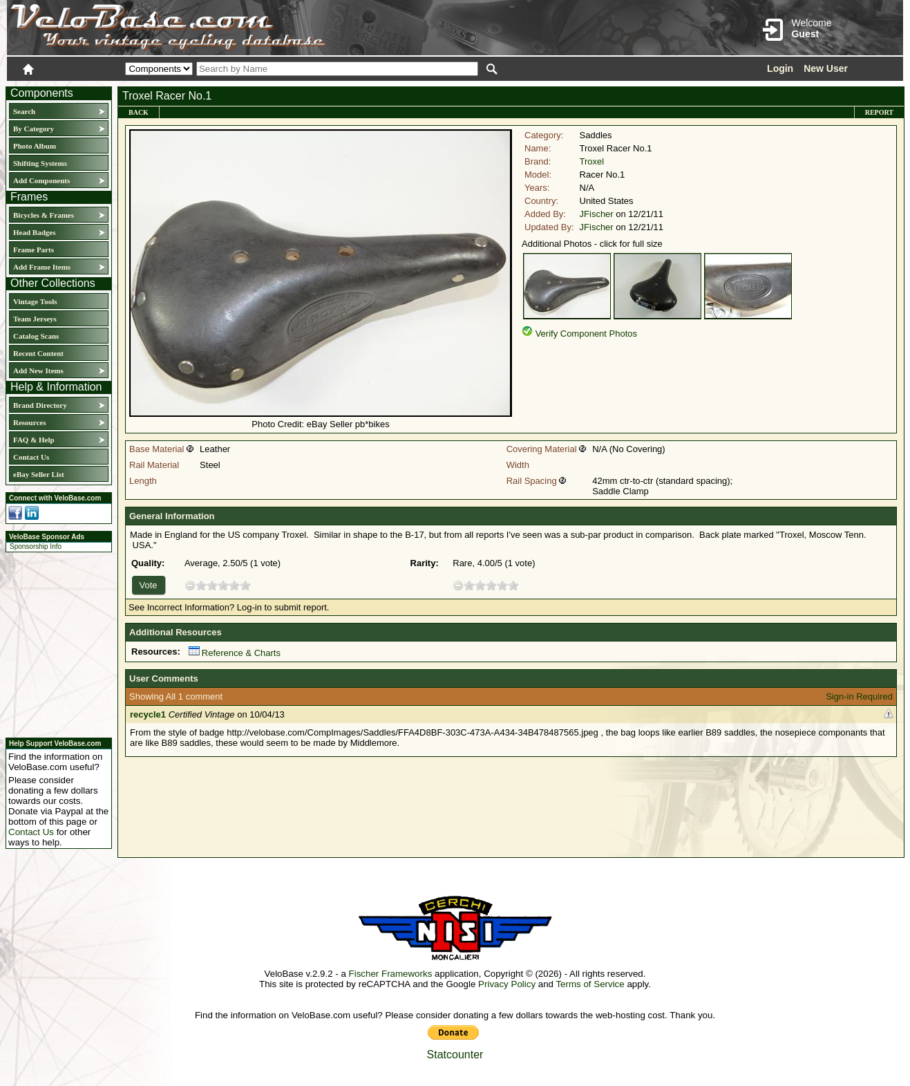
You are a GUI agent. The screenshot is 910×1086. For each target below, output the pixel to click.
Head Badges (34, 232)
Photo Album (34, 146)
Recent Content (38, 353)
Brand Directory (40, 405)
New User (826, 68)
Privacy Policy (506, 984)
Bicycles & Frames (44, 215)
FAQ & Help (34, 440)
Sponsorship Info (35, 546)
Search (24, 111)
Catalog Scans (36, 336)
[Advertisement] (54, 643)
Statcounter (455, 1054)
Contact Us (31, 457)
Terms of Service (590, 984)
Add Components (41, 180)
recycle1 (148, 714)
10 (245, 585)
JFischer (597, 214)
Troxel (592, 161)
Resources (29, 422)
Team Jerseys (35, 319)
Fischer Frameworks (391, 973)
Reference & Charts (235, 653)
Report (879, 112)
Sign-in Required (859, 696)
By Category (33, 128)
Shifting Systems (40, 163)
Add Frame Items (41, 267)
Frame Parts (33, 249)
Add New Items (38, 370)
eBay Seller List (38, 474)
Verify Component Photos (586, 333)
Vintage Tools (35, 301)
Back (139, 112)
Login (780, 68)
